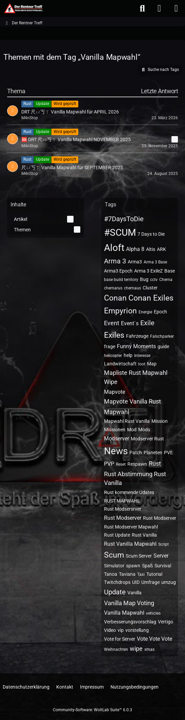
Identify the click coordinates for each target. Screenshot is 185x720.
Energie (145, 312)
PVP (109, 464)
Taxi (141, 574)
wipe (136, 648)
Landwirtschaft (120, 363)
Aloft (114, 247)
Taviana (127, 574)
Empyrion (120, 310)
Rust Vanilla (144, 535)
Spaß (147, 565)
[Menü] (176, 8)
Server (160, 555)
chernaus (132, 288)
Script (163, 544)
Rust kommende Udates (129, 492)
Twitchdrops (117, 582)
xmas (149, 649)
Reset (121, 464)
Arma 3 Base (155, 262)
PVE (168, 452)
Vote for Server (119, 639)
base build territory (121, 279)
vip (121, 630)
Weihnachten (116, 649)
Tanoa (110, 574)
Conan (115, 298)
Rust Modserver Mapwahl (131, 527)
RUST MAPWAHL (122, 501)
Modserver (116, 438)
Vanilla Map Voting (129, 603)
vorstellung (137, 630)
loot (141, 364)
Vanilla (134, 592)
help (128, 355)
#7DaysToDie (124, 219)
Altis (150, 249)
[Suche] (142, 8)
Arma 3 (115, 261)
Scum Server (139, 556)
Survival (163, 565)
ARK (161, 249)
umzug (168, 582)
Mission (159, 421)
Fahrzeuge (137, 336)
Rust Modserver (122, 518)
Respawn (137, 464)
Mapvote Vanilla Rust (132, 401)
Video (110, 630)
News (116, 451)
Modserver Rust (147, 438)
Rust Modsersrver (122, 509)
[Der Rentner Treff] (23, 8)
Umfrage (150, 582)
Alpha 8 (135, 249)
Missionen (114, 429)
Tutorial (154, 574)
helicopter (113, 355)
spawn (133, 565)
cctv (154, 279)
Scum (114, 555)
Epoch (160, 311)
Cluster (150, 287)
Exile (147, 323)
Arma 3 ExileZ (148, 271)
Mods (144, 429)
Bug (144, 279)
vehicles (153, 613)
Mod (132, 429)
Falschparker (162, 336)
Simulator (114, 565)
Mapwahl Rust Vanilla (127, 421)
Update (115, 592)
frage (109, 346)
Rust (155, 463)
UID (136, 582)
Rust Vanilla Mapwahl (130, 544)
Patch (135, 452)
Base (169, 271)
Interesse (142, 355)
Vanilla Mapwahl (124, 613)
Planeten (153, 452)
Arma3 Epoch (118, 271)
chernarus (113, 288)
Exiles (114, 335)
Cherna (165, 279)
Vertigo (165, 621)
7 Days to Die (151, 234)
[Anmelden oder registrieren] (159, 8)
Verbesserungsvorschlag (130, 621)
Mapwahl (116, 411)
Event (111, 323)
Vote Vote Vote (154, 639)
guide (163, 346)
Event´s (130, 323)
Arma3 (135, 261)
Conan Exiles (150, 298)
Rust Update (117, 535)
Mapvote (114, 392)
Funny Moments (136, 346)
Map (152, 363)
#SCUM (120, 232)
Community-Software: (92, 710)
